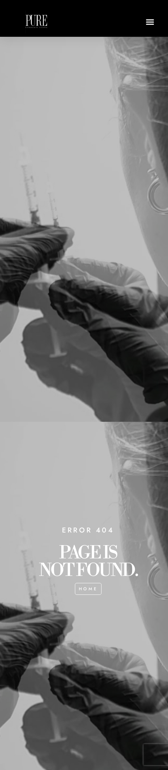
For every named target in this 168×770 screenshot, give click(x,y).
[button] (150, 22)
